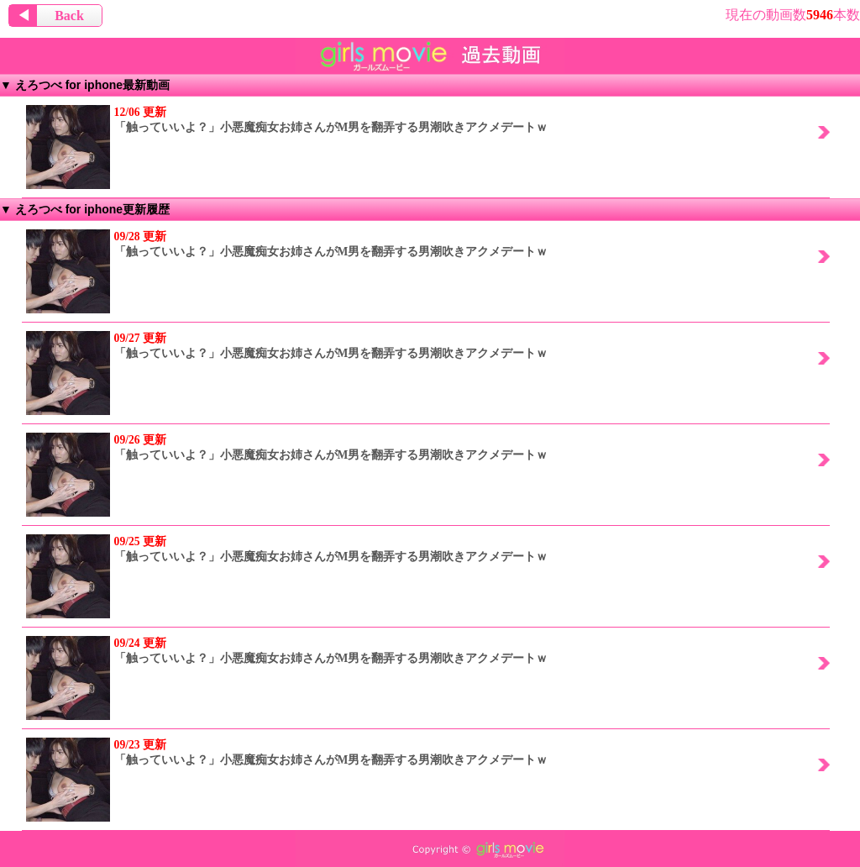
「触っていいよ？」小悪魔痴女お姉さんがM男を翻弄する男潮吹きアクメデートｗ (287, 119)
